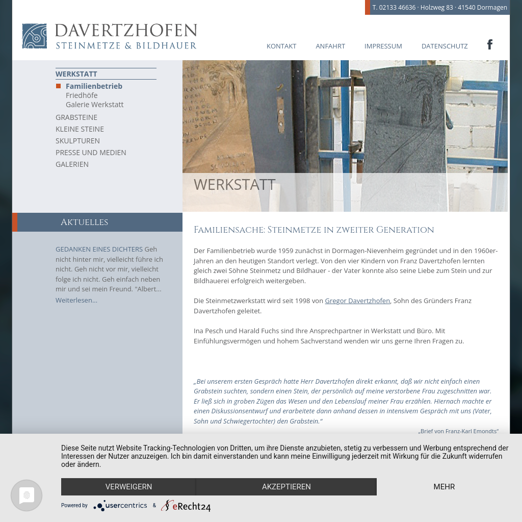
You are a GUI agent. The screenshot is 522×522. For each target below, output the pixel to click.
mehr (444, 486)
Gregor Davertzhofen (357, 300)
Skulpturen (78, 140)
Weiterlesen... (76, 300)
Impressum (383, 46)
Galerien (72, 164)
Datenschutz (445, 46)
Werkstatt (76, 74)
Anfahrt (330, 46)
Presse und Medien (91, 152)
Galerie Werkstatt (94, 104)
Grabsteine (76, 117)
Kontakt (281, 46)
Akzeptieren (286, 486)
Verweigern (129, 486)
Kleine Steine (80, 129)
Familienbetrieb (94, 86)
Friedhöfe (82, 95)
